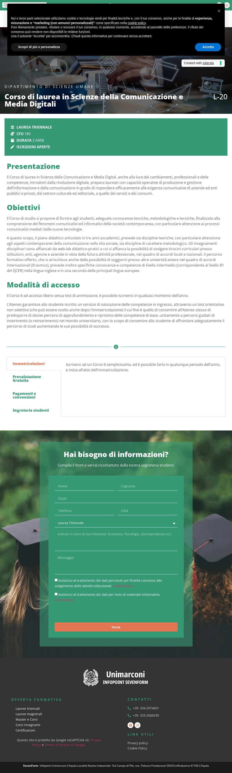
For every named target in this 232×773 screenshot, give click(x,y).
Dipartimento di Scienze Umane (49, 86)
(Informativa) (122, 586)
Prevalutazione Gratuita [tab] (27, 378)
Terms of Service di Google (65, 745)
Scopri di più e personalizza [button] (39, 47)
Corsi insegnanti (28, 725)
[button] (218, 11)
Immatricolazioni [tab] (29, 363)
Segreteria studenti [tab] (31, 410)
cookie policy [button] (137, 23)
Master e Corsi (27, 719)
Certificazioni (25, 730)
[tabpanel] (143, 368)
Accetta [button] (208, 47)
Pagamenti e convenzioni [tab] (24, 395)
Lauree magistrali (29, 714)
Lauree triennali (28, 708)
